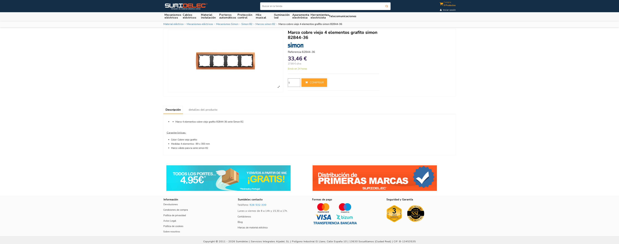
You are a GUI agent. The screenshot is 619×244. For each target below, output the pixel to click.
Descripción (173, 110)
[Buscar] (325, 6)
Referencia (294, 52)
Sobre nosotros (171, 231)
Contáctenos (244, 216)
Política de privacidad (174, 215)
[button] (209, 16)
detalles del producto (203, 110)
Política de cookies (173, 226)
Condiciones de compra (175, 210)
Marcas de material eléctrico (253, 227)
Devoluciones (170, 204)
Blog (240, 222)
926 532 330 (258, 205)
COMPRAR (314, 82)
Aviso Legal (169, 221)
